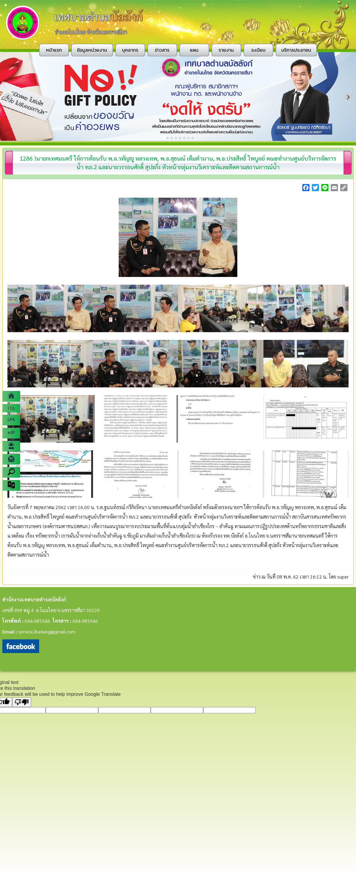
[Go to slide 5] (180, 138)
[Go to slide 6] (184, 138)
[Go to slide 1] (163, 138)
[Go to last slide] (8, 97)
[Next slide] (348, 97)
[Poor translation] (21, 702)
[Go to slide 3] (172, 138)
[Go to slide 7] (188, 138)
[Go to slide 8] (192, 138)
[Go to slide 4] (176, 138)
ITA (11, 408)
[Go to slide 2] (167, 138)
